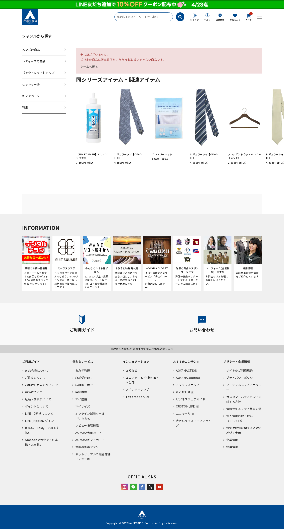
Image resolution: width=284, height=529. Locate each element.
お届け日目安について (40, 385)
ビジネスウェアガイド (191, 399)
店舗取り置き (84, 385)
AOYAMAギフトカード (90, 440)
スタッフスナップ (188, 385)
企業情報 (232, 440)
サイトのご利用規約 (239, 370)
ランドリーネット (162, 154)
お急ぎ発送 (82, 370)
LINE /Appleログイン (39, 421)
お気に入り (235, 19)
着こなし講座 (185, 392)
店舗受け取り (84, 378)
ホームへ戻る (89, 67)
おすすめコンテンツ (186, 361)
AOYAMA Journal (188, 378)
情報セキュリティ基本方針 (243, 409)
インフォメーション (136, 361)
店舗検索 (220, 19)
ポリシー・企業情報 (236, 361)
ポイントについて (37, 406)
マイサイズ (82, 406)
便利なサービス (82, 361)
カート (249, 16)
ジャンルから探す (37, 35)
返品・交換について (38, 399)
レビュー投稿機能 (87, 425)
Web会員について (37, 370)
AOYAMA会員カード (88, 433)
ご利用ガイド (31, 361)
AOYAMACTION (186, 370)
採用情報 (232, 447)
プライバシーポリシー (241, 378)
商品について (34, 392)
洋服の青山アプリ (87, 447)
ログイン (194, 19)
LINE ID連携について (39, 413)
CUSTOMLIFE (185, 406)
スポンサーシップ (137, 390)
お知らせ (131, 370)
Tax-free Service (138, 397)
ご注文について (35, 378)
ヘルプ (207, 19)
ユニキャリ (183, 413)
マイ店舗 (81, 399)
